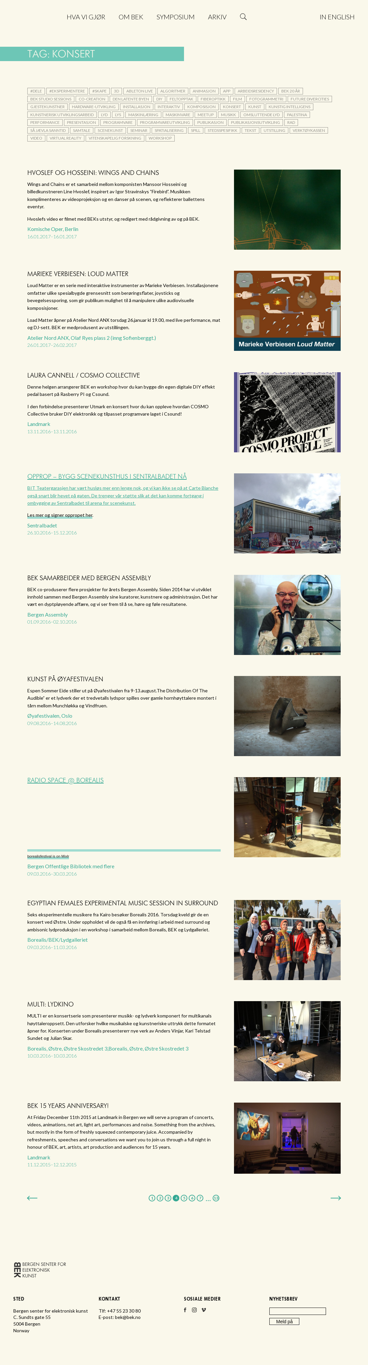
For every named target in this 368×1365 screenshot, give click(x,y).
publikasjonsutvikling (255, 122)
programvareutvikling (165, 122)
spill (195, 130)
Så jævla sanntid (48, 130)
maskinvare (178, 114)
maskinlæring (143, 114)
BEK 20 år (290, 90)
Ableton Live (139, 90)
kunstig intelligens (289, 106)
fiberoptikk (213, 98)
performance (45, 122)
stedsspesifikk (222, 130)
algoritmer (172, 90)
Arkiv (217, 16)
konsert (232, 106)
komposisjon (201, 106)
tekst (250, 130)
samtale (81, 130)
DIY (159, 98)
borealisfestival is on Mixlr (48, 856)
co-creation (92, 98)
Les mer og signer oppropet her (59, 515)
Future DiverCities (310, 98)
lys (118, 114)
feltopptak (181, 98)
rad (291, 122)
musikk (228, 114)
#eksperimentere (67, 90)
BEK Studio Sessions (50, 98)
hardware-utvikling (94, 106)
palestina (297, 114)
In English (337, 16)
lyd (104, 114)
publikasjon (210, 122)
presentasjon (81, 122)
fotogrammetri (266, 98)
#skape (99, 90)
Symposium (176, 16)
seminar (138, 130)
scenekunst (110, 130)
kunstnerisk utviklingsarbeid (62, 114)
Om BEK (131, 16)
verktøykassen (309, 130)
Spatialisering (169, 130)
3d (116, 90)
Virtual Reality (65, 138)
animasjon (204, 90)
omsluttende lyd (261, 114)
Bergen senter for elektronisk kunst (37, 32)
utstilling (274, 130)
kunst (254, 106)
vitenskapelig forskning (115, 138)
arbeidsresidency (256, 90)
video (36, 138)
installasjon (136, 106)
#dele (36, 90)
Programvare (118, 122)
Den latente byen (131, 98)
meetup (206, 114)
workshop (160, 138)
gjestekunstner (47, 106)
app (226, 90)
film (237, 98)
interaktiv (169, 106)
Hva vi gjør (86, 16)
